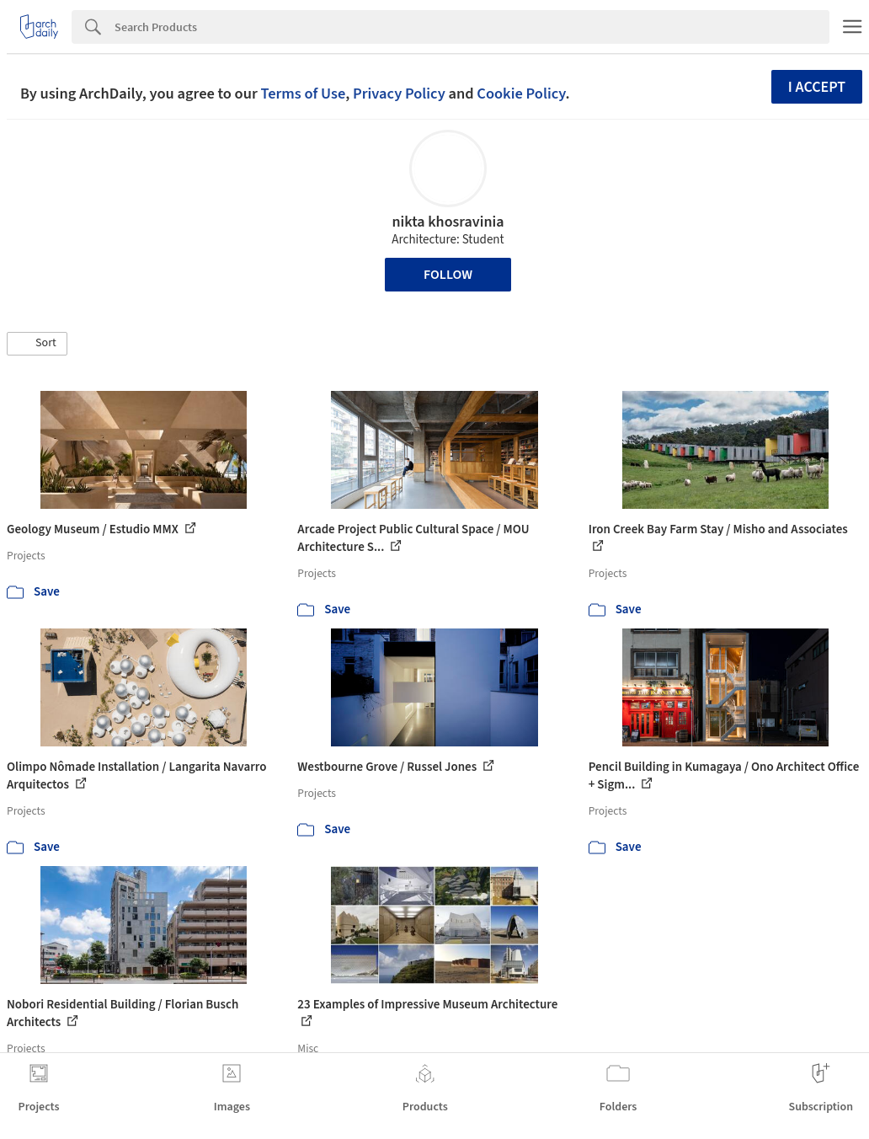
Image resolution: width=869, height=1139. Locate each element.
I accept (816, 87)
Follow (448, 274)
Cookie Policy (521, 93)
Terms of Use (302, 93)
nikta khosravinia (448, 222)
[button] (37, 344)
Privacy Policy (399, 93)
